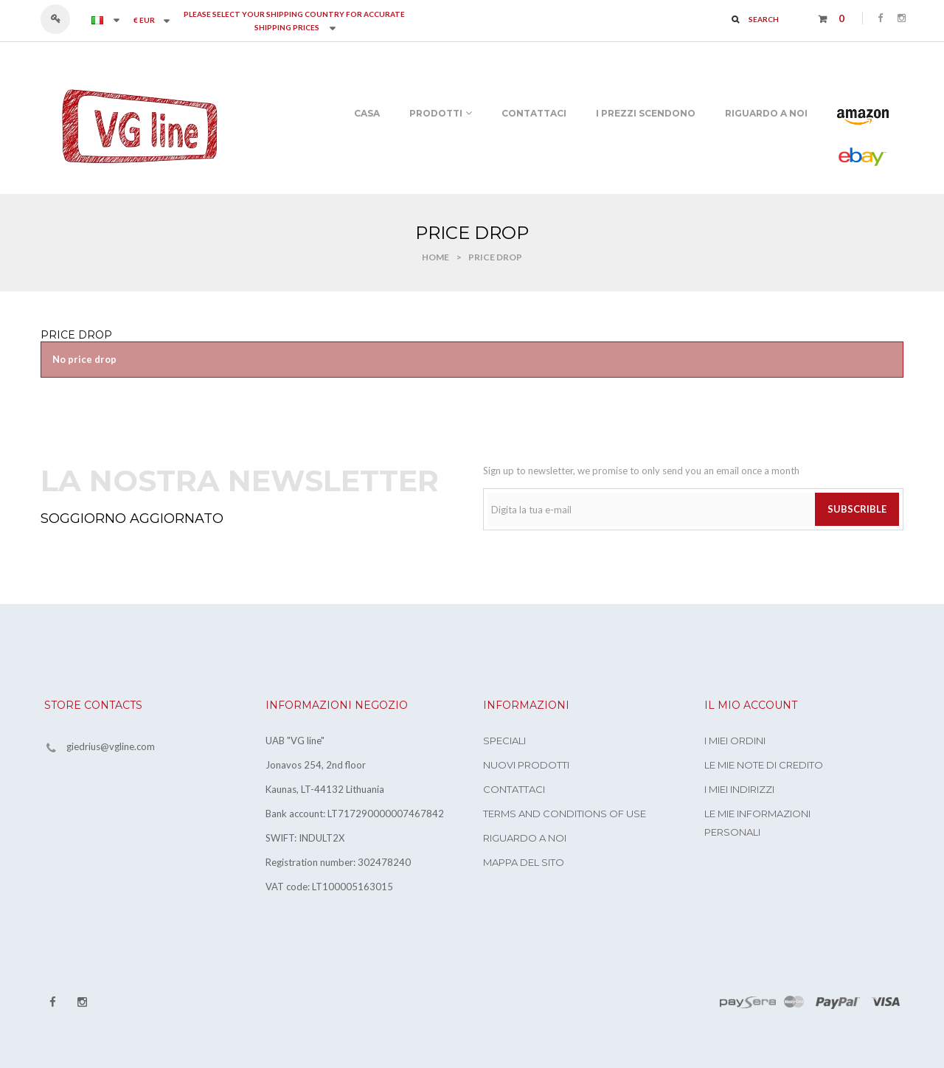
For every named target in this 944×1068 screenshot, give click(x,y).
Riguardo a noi (524, 838)
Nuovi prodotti (526, 765)
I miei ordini (735, 740)
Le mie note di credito (763, 765)
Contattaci (514, 789)
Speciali (504, 740)
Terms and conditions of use (564, 813)
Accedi (62, 19)
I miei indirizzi (739, 789)
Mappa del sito (523, 862)
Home (435, 257)
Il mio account (750, 705)
